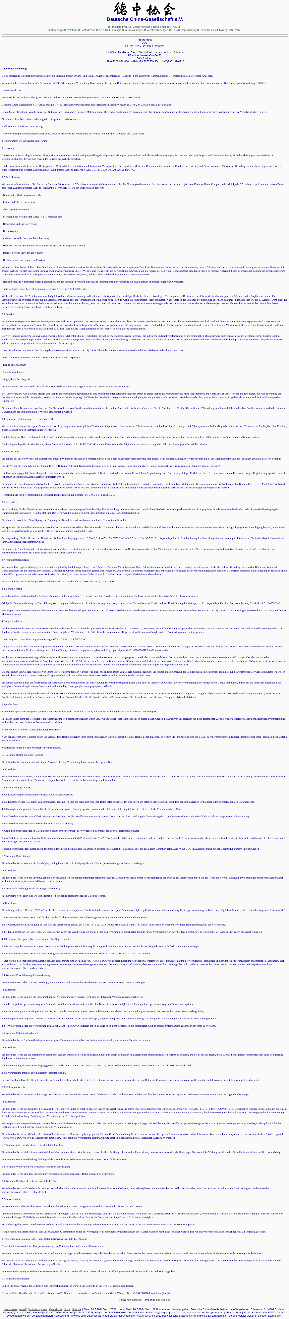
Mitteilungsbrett (38, 1309)
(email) (23, 1309)
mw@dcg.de (134, 1299)
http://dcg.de (163, 1299)
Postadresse (142, 1315)
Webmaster (10, 1309)
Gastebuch (55, 1309)
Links (67, 1309)
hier (191, 1315)
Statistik (76, 1309)
